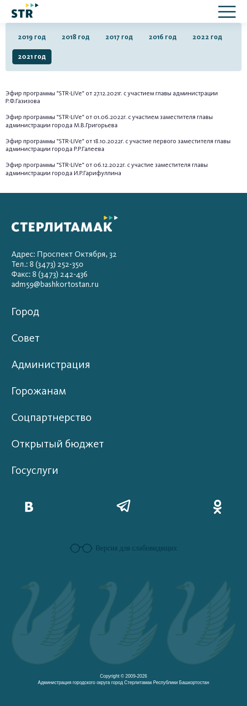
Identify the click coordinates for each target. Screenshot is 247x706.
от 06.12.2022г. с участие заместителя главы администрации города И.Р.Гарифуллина (106, 169)
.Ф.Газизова (24, 101)
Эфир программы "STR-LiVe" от (49, 93)
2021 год (32, 56)
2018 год (76, 37)
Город (25, 312)
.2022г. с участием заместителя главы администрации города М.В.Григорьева (109, 121)
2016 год (163, 37)
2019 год (32, 37)
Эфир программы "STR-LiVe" (45, 165)
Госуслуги (34, 470)
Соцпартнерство (51, 417)
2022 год (207, 37)
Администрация (50, 364)
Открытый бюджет (57, 444)
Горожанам (38, 391)
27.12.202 (105, 93)
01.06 (100, 117)
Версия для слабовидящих (123, 548)
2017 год (119, 37)
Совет (25, 338)
